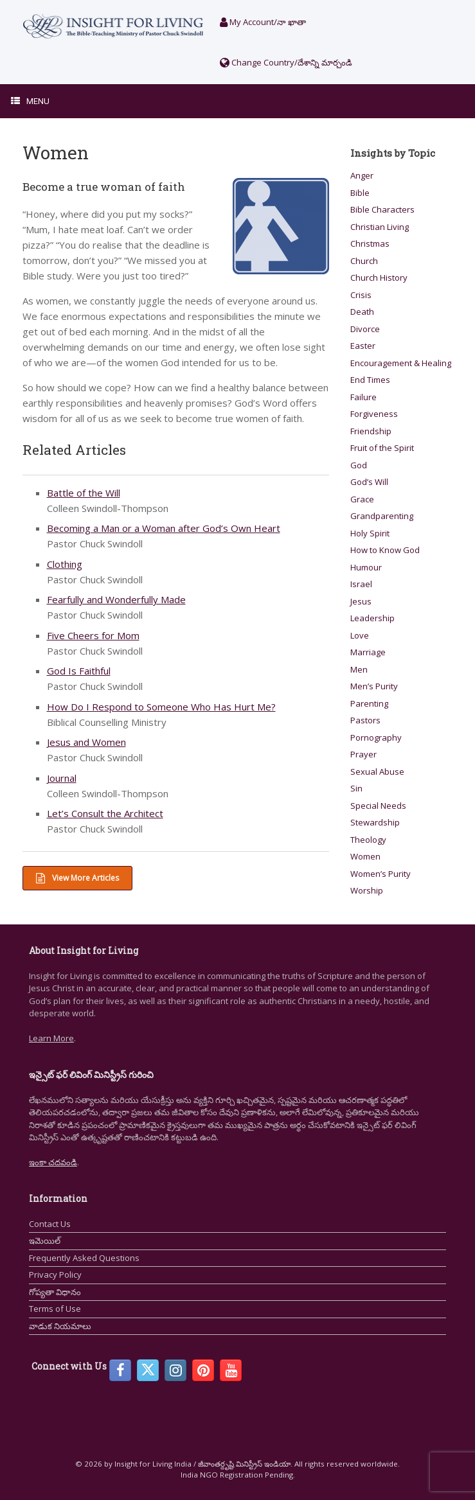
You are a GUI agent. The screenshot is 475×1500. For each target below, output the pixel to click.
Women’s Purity (380, 873)
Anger (361, 175)
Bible (360, 193)
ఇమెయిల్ (44, 1240)
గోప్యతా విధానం (55, 1292)
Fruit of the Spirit (382, 448)
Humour (366, 567)
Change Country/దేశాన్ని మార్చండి (286, 62)
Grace (362, 499)
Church (364, 261)
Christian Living (379, 227)
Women (365, 856)
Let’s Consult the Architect (105, 813)
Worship (366, 890)
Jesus (361, 601)
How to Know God (385, 550)
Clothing (64, 564)
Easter (362, 345)
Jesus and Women (86, 742)
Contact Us (50, 1224)
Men (359, 669)
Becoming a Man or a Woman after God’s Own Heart (163, 528)
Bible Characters (382, 209)
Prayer (363, 754)
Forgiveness (374, 413)
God (358, 465)
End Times (370, 379)
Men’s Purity (374, 686)
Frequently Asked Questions (84, 1258)
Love (359, 635)
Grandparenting (381, 516)
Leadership (372, 618)
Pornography (376, 737)
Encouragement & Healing (400, 363)
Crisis (361, 295)
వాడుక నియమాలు (60, 1326)
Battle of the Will (83, 492)
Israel (361, 584)
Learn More (51, 1038)
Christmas (370, 243)
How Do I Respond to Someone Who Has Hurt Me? (161, 706)
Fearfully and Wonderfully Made (116, 599)
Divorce (365, 329)
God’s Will (369, 482)
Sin (356, 788)
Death (362, 311)
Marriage (368, 652)
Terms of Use (55, 1308)
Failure (363, 397)
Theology (368, 839)
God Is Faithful (79, 670)
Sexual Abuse (377, 771)
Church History (379, 277)
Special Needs (378, 805)
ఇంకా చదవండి (53, 1162)
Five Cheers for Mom (93, 635)
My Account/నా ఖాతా (263, 22)
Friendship (370, 431)
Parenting (369, 703)
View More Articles (77, 877)
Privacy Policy (55, 1274)
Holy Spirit (370, 533)
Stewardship (375, 822)
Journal (61, 778)
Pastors (365, 720)
